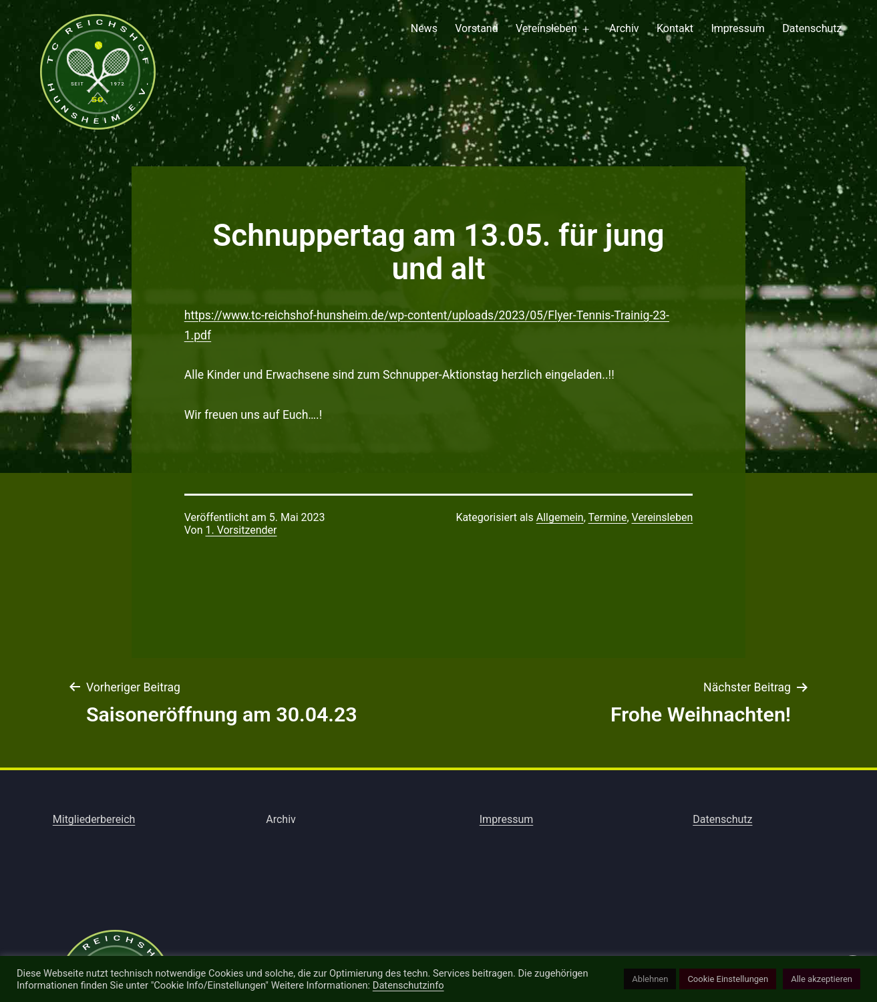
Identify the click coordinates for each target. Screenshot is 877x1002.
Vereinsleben (546, 28)
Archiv (624, 28)
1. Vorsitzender (241, 530)
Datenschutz (812, 28)
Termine (607, 517)
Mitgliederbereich (94, 819)
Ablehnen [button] (650, 979)
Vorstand (476, 28)
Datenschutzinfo (408, 985)
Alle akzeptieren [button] (821, 979)
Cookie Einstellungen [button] (727, 979)
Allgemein (560, 517)
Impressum (738, 28)
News (424, 28)
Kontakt (675, 28)
